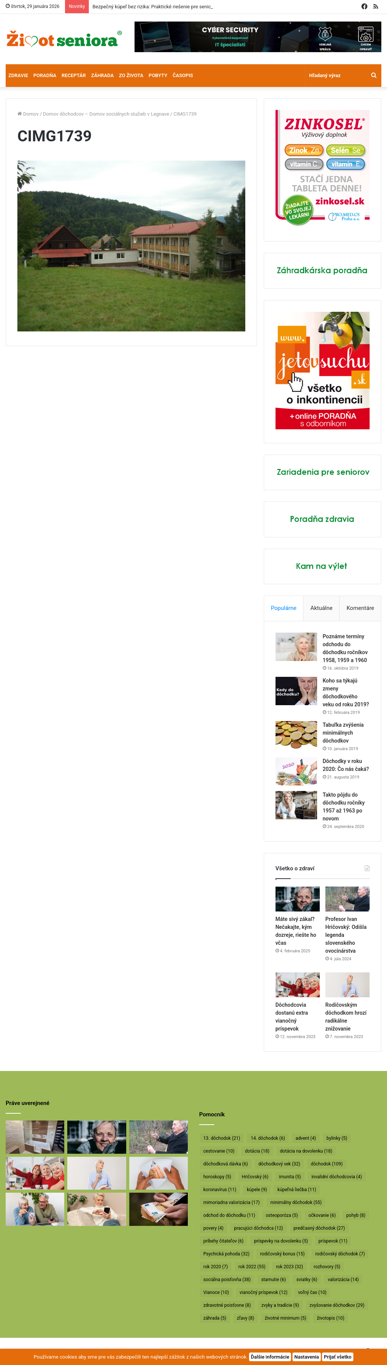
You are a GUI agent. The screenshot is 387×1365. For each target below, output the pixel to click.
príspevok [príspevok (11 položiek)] (333, 1241)
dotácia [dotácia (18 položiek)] (257, 1151)
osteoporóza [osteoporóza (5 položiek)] (282, 1215)
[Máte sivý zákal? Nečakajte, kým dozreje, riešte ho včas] (298, 899)
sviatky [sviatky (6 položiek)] (306, 1279)
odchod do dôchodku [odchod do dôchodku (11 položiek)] (229, 1215)
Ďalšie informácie (270, 1357)
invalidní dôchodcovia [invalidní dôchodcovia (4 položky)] (336, 1176)
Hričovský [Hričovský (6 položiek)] (255, 1176)
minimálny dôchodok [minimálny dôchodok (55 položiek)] (296, 1202)
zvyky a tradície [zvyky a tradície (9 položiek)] (280, 1305)
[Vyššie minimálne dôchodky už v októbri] (158, 1209)
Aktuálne (321, 608)
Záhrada (102, 75)
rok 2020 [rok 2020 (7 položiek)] (215, 1266)
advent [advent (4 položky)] (306, 1138)
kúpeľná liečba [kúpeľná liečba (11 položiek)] (296, 1189)
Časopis (183, 75)
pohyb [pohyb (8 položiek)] (355, 1215)
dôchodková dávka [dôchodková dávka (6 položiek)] (225, 1164)
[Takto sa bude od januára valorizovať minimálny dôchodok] (35, 1209)
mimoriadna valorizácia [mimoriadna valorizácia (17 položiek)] (231, 1202)
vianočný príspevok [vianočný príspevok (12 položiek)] (264, 1292)
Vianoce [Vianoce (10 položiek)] (216, 1292)
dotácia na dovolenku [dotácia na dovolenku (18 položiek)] (306, 1151)
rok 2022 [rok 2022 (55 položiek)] (252, 1266)
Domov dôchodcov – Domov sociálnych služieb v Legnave (106, 114)
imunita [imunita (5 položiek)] (290, 1176)
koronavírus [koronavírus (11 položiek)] (219, 1189)
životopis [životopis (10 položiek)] (330, 1318)
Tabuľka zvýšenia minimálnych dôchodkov (343, 733)
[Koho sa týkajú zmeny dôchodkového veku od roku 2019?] (296, 691)
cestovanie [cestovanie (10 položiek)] (218, 1151)
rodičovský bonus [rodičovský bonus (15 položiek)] (282, 1254)
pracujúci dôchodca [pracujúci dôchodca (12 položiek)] (258, 1228)
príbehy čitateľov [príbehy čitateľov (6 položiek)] (223, 1241)
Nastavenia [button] (306, 1357)
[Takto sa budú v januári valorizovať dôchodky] (96, 1209)
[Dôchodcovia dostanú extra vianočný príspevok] (298, 984)
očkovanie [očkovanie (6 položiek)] (322, 1215)
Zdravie (18, 75)
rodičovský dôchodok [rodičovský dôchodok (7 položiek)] (340, 1254)
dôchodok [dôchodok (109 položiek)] (327, 1164)
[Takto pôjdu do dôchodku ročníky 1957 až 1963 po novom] (296, 805)
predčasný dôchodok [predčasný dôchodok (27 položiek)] (319, 1228)
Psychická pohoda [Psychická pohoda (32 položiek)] (226, 1254)
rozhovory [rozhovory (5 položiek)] (327, 1266)
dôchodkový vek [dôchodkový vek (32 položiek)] (279, 1164)
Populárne (284, 608)
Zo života (131, 75)
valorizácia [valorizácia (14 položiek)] (343, 1279)
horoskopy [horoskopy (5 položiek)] (217, 1176)
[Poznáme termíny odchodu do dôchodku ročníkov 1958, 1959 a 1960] (296, 647)
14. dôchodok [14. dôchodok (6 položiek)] (268, 1138)
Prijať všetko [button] (337, 1357)
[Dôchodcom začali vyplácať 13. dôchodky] (158, 1173)
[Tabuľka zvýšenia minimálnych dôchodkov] (296, 735)
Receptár (74, 75)
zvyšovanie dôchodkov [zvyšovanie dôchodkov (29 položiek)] (337, 1305)
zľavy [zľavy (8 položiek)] (245, 1318)
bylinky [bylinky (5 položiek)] (337, 1138)
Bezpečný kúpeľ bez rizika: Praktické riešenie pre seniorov (155, 6)
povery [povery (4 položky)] (213, 1228)
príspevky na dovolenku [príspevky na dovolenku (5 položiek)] (281, 1241)
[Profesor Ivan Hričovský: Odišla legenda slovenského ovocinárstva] (347, 899)
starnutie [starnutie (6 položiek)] (273, 1279)
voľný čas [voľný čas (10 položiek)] (312, 1292)
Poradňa (44, 75)
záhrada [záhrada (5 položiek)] (214, 1318)
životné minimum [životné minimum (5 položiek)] (285, 1318)
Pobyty (158, 75)
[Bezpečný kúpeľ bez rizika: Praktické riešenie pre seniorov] (35, 1137)
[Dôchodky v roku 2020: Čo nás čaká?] (296, 771)
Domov (28, 114)
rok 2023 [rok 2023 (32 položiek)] (289, 1266)
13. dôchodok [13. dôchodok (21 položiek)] (221, 1138)
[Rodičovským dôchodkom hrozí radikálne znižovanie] (347, 984)
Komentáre (360, 608)
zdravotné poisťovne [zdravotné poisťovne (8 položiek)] (227, 1305)
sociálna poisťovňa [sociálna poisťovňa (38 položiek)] (227, 1279)
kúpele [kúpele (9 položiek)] (257, 1189)
